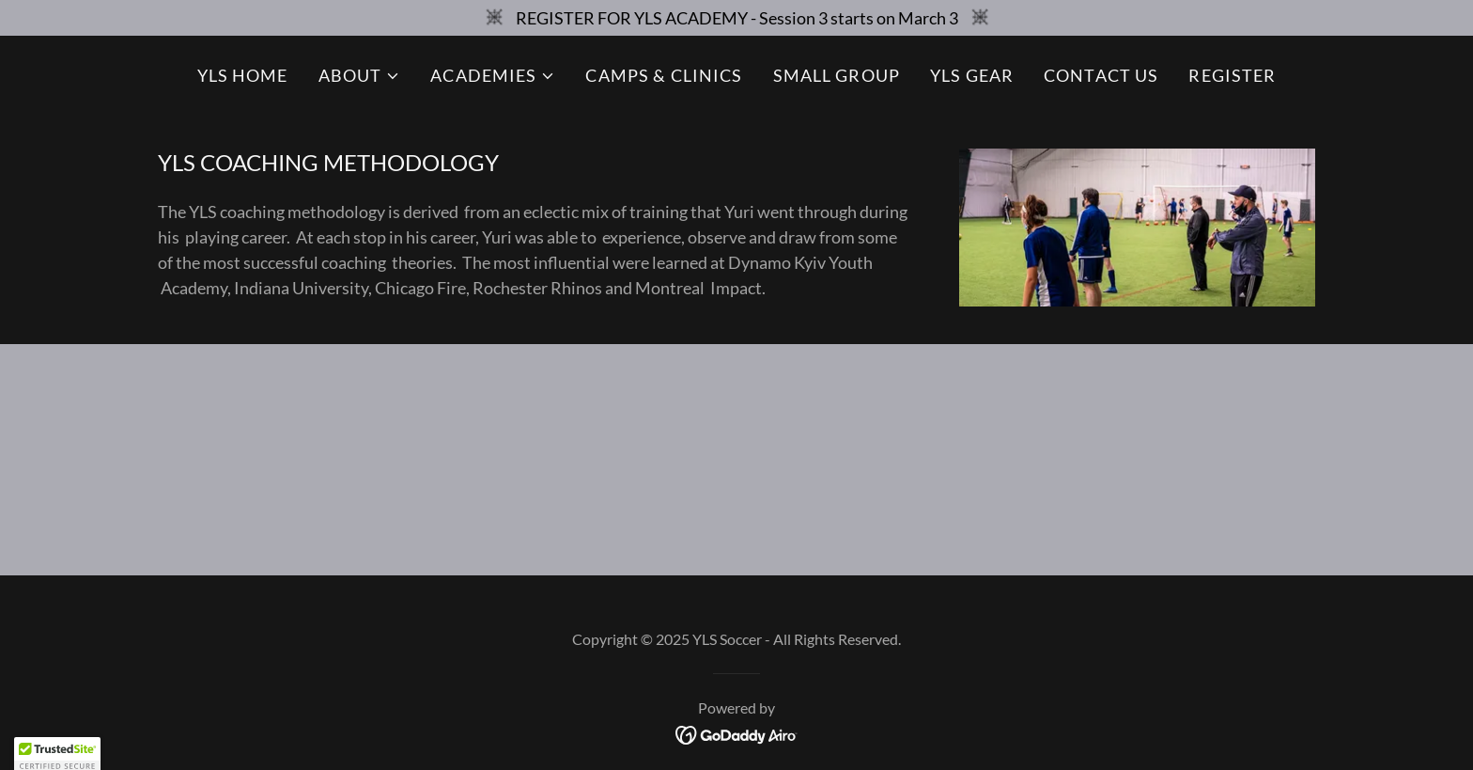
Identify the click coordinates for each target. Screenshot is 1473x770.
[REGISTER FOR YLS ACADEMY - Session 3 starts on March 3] (736, 18)
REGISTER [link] (1232, 75)
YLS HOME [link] (242, 75)
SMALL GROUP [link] (836, 75)
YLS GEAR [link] (972, 75)
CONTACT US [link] (1101, 75)
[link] (737, 733)
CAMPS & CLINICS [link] (663, 75)
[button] (359, 75)
